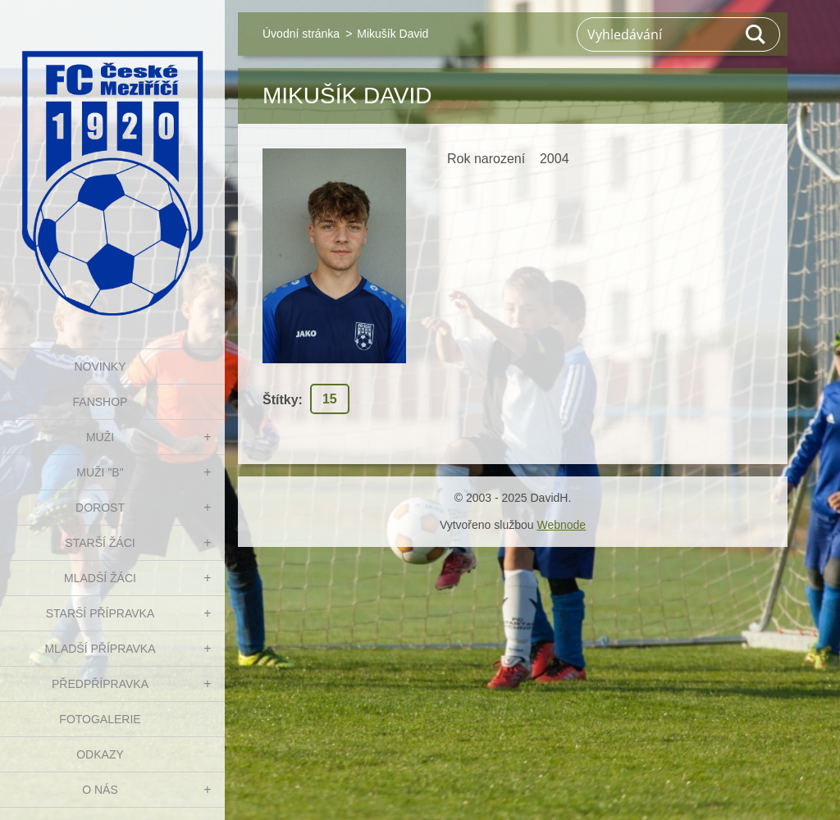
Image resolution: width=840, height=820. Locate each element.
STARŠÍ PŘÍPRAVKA (100, 613)
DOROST (100, 507)
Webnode (561, 524)
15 (329, 399)
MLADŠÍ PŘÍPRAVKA (99, 648)
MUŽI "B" (99, 472)
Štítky (280, 400)
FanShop (100, 401)
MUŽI (100, 437)
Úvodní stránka (301, 33)
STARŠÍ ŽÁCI (100, 542)
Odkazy (100, 754)
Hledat (756, 34)
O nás (100, 789)
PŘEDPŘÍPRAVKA (100, 683)
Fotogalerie (99, 719)
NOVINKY (100, 366)
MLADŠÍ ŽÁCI (100, 578)
